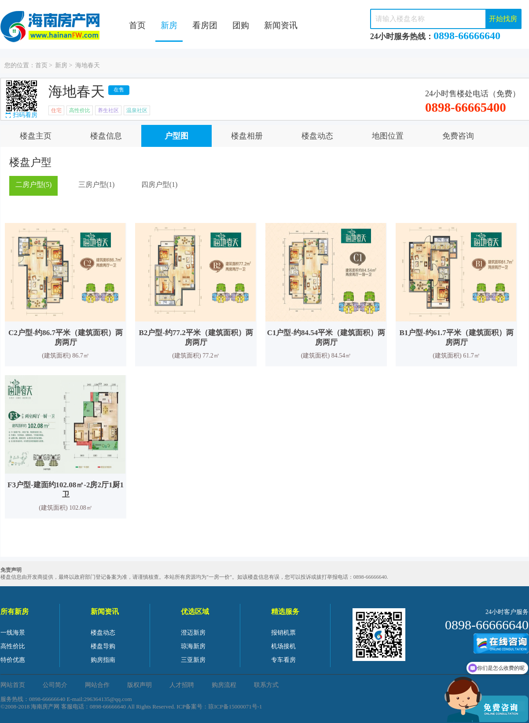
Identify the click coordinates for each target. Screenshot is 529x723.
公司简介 (55, 685)
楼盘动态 (317, 135)
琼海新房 (193, 646)
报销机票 (283, 632)
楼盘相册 (247, 135)
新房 (169, 25)
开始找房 (503, 18)
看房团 (204, 25)
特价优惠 (12, 660)
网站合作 (97, 685)
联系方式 (266, 685)
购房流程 (224, 685)
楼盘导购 (103, 646)
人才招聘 (181, 685)
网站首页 (12, 685)
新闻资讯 (281, 25)
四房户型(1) (159, 184)
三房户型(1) (96, 184)
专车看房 (283, 660)
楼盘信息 (106, 135)
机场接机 (283, 646)
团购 (240, 25)
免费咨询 (458, 135)
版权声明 (139, 685)
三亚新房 (193, 660)
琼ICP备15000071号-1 (235, 706)
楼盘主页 (35, 135)
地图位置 (388, 135)
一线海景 (12, 632)
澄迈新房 (193, 632)
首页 (137, 25)
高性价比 (12, 646)
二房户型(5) (33, 184)
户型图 (176, 135)
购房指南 (103, 660)
